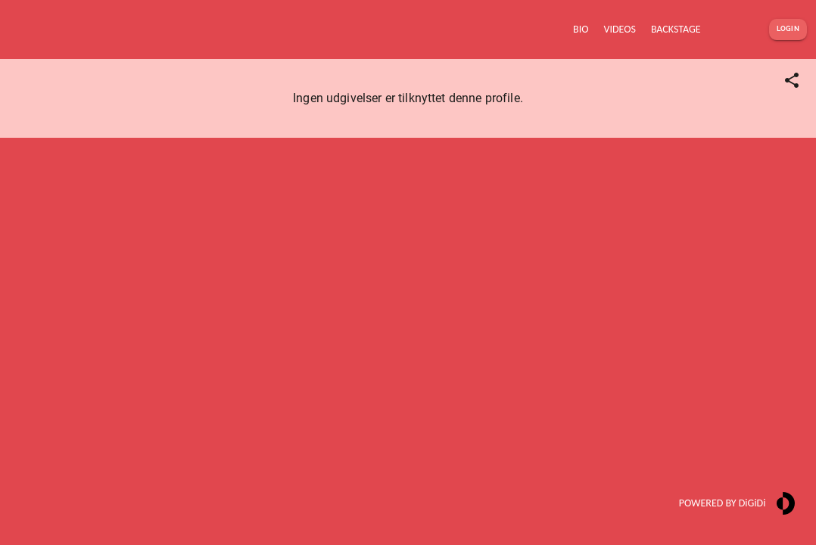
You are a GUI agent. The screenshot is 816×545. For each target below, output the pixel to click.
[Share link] (792, 80)
